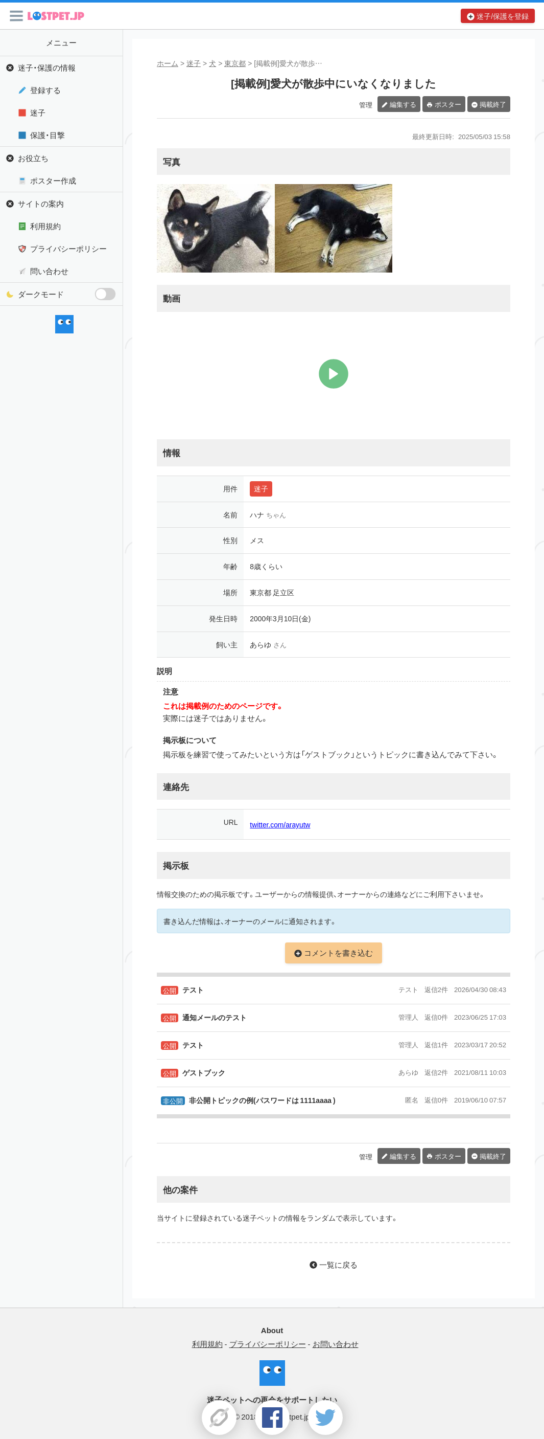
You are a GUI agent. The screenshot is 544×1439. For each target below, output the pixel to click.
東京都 (235, 63)
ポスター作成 (53, 180)
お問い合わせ (336, 1344)
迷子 (193, 63)
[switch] (105, 294)
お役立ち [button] (33, 158)
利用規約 (45, 226)
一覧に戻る (338, 1264)
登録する (45, 90)
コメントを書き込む (338, 952)
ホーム (167, 63)
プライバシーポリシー (68, 248)
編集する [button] (403, 104)
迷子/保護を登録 (503, 16)
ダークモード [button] (67, 294)
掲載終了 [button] (493, 104)
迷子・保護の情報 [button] (47, 67)
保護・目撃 (47, 135)
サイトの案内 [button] (41, 203)
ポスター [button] (448, 104)
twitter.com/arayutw (280, 824)
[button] (16, 16)
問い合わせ (49, 271)
